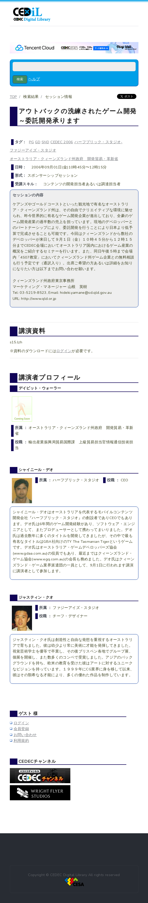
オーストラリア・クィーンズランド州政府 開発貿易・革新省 (64, 158)
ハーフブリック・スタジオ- (98, 142)
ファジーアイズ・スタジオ (33, 150)
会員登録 (21, 728)
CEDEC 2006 (61, 142)
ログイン (64, 350)
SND (45, 142)
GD (37, 142)
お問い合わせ (25, 734)
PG (31, 142)
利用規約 (21, 740)
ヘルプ (34, 79)
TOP (13, 96)
